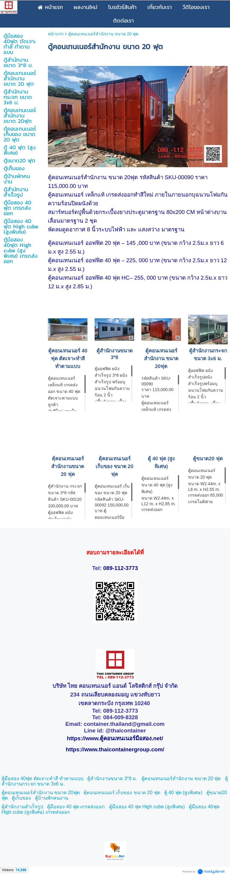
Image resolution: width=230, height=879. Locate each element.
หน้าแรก (55, 33)
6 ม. (60, 783)
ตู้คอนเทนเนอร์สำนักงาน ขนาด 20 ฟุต (181, 778)
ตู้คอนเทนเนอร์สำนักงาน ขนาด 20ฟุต (161, 358)
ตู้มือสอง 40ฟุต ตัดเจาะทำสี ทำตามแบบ (42, 778)
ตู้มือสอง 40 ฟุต (125, 806)
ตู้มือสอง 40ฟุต (204, 806)
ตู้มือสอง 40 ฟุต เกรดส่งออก (76, 806)
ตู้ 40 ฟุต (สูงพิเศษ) (183, 792)
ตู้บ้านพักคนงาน (51, 797)
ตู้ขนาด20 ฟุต (208, 459)
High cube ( (154, 806)
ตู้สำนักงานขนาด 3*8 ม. (112, 778)
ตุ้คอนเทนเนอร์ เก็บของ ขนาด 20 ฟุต (114, 466)
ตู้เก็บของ (21, 797)
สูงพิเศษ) (176, 806)
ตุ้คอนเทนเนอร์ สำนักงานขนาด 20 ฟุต (67, 466)
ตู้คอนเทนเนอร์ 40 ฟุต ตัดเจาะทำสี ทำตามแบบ (67, 358)
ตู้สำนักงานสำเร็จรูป (22, 806)
